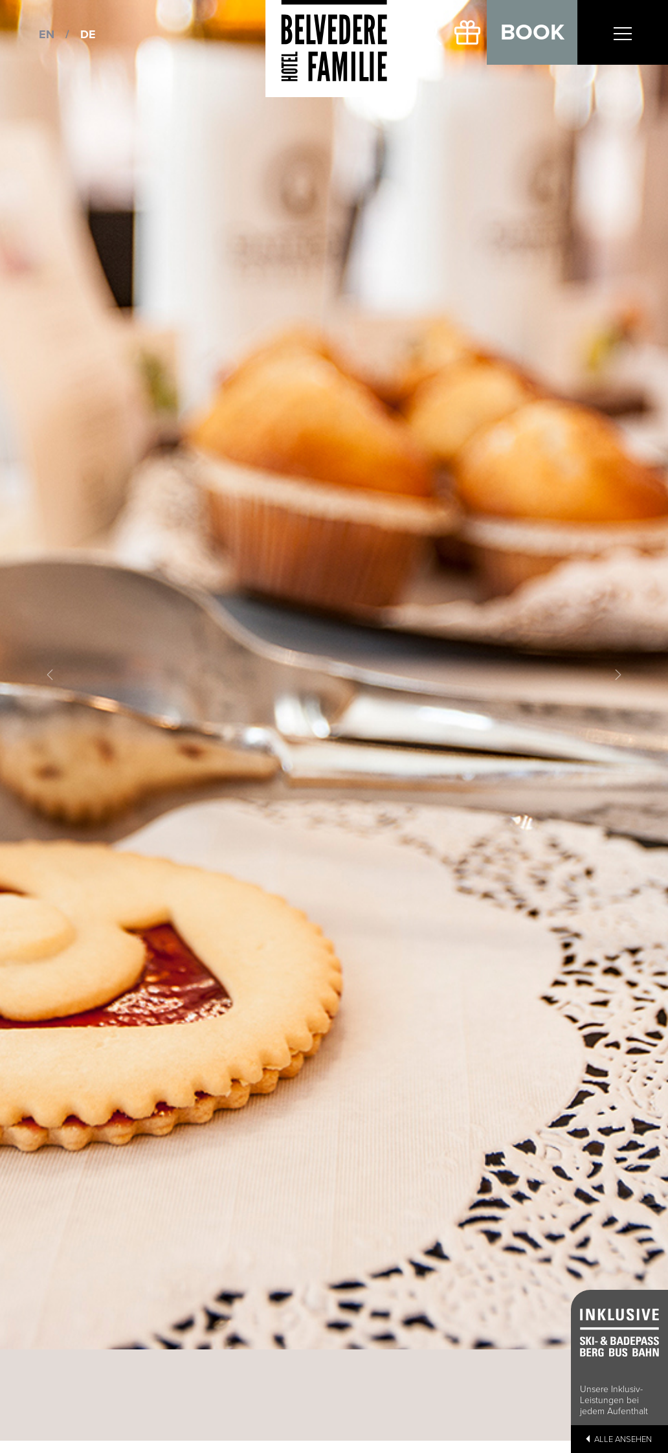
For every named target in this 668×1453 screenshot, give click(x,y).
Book (532, 32)
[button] (50, 674)
